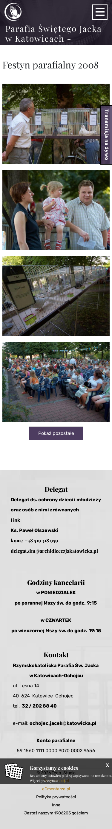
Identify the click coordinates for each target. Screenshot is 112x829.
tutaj (62, 780)
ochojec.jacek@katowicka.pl (63, 723)
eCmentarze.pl (56, 788)
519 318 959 (46, 540)
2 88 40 (48, 706)
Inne (56, 805)
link (15, 520)
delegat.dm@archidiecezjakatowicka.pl (54, 551)
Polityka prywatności (56, 797)
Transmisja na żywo (107, 134)
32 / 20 (30, 706)
